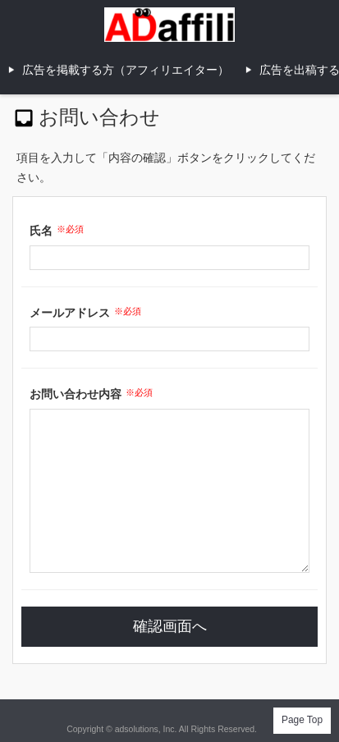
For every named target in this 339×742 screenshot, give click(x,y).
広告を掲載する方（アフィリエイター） (125, 69)
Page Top (302, 720)
